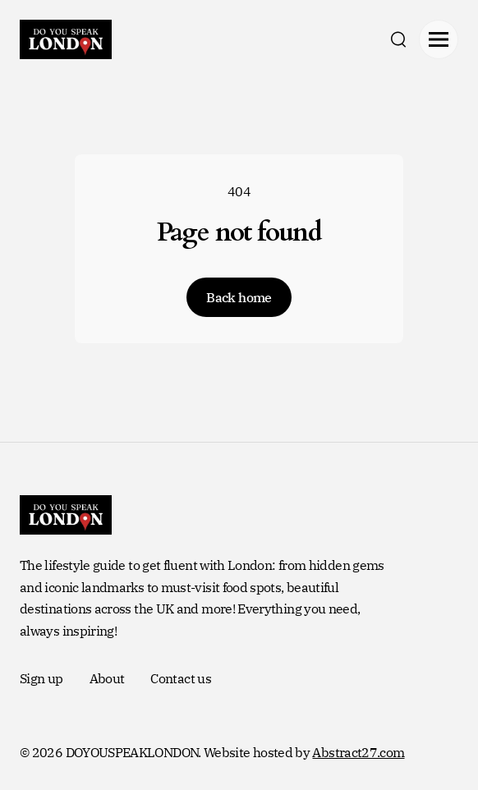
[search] (398, 39)
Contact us (180, 678)
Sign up (41, 678)
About (107, 678)
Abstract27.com (358, 752)
